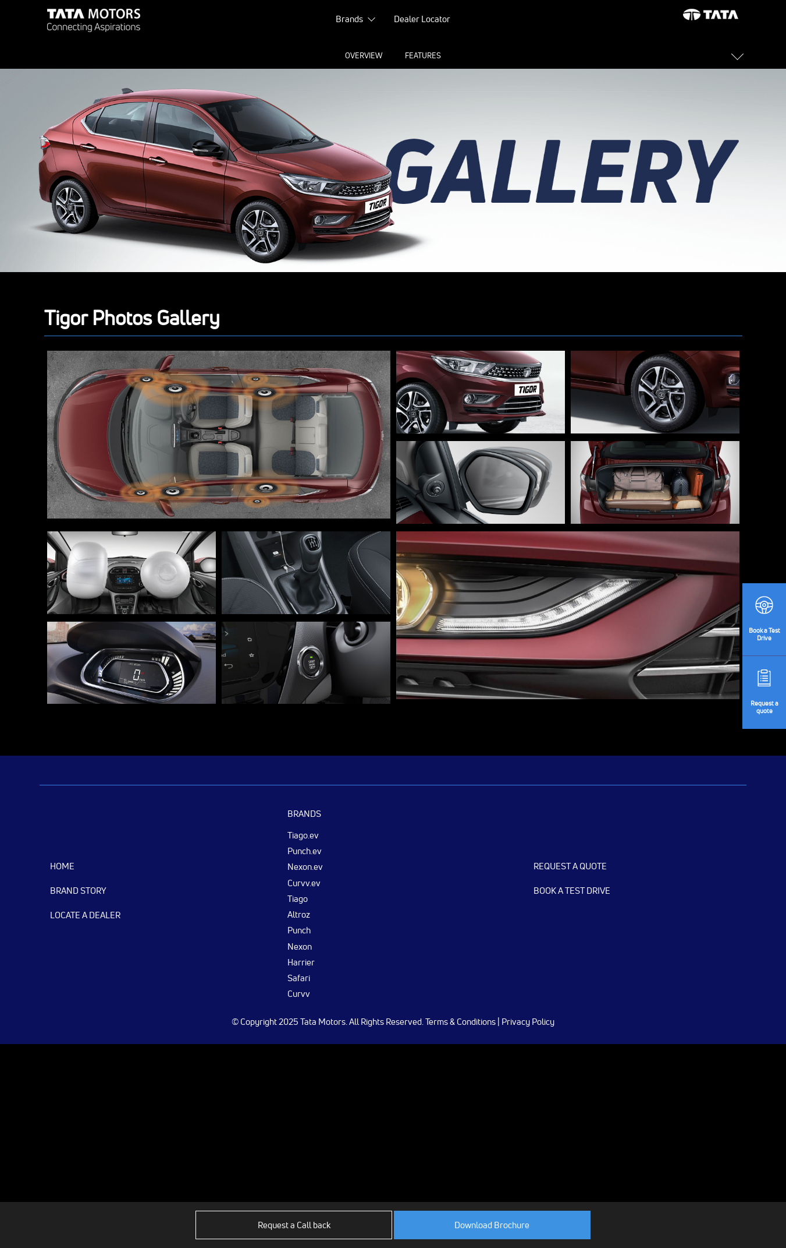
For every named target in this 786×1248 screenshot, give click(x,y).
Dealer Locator (422, 18)
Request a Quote (570, 866)
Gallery (435, 55)
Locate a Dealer (85, 915)
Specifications (369, 55)
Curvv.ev (304, 882)
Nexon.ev (305, 866)
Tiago (297, 898)
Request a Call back (294, 1225)
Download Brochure (491, 1225)
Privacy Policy (528, 1022)
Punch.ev (304, 850)
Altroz (298, 914)
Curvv (298, 993)
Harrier (301, 962)
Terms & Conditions (460, 1022)
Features (300, 55)
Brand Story (78, 891)
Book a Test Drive (572, 891)
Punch (299, 930)
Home (62, 866)
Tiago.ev (303, 835)
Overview (239, 55)
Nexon (299, 946)
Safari (298, 977)
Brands (349, 18)
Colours (491, 55)
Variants (548, 55)
